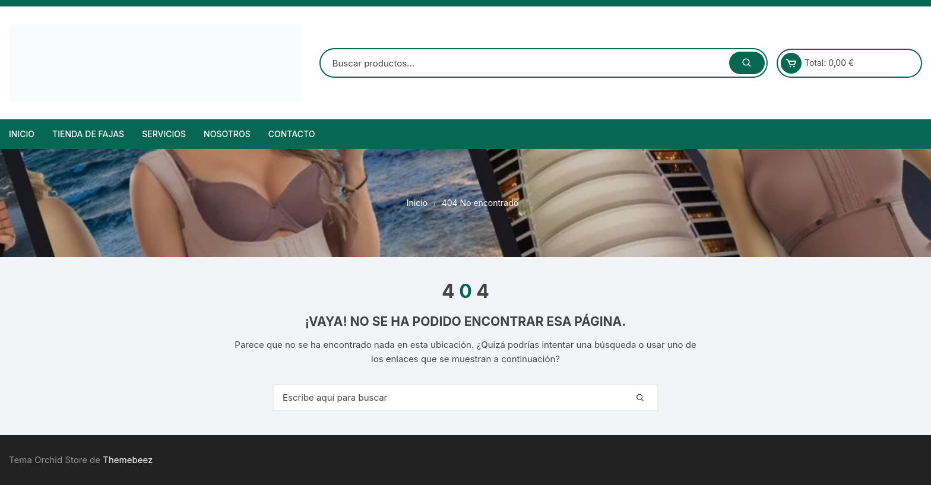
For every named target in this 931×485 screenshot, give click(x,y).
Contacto (291, 134)
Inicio (21, 134)
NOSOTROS (227, 134)
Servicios (164, 134)
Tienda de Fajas (88, 134)
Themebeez (128, 459)
